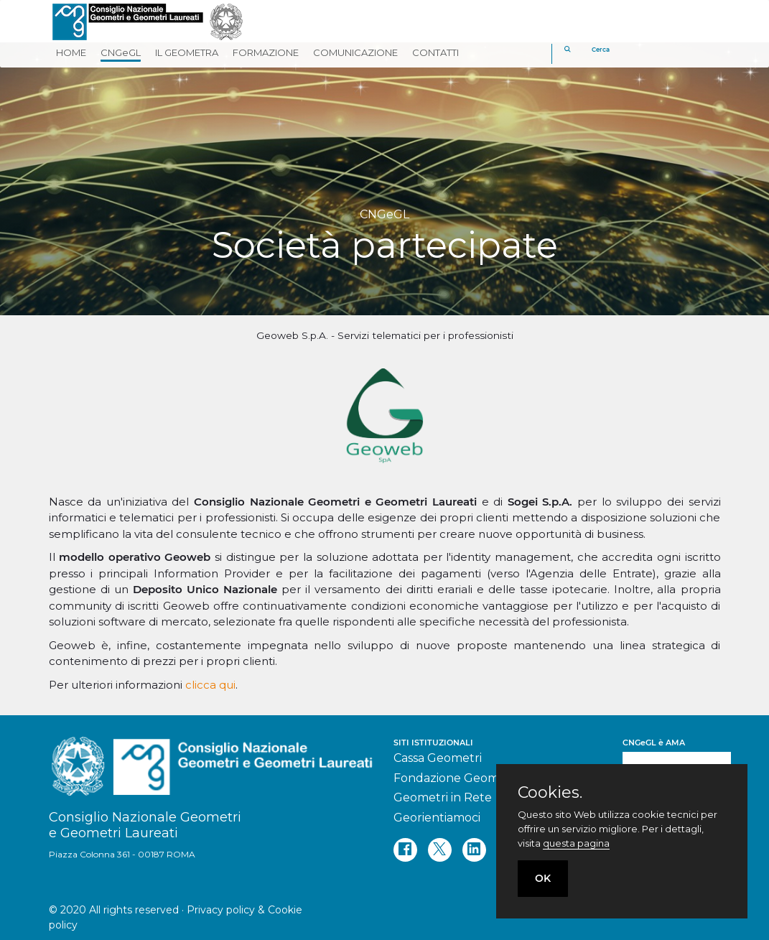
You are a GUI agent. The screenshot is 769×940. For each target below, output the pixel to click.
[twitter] (440, 850)
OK (543, 878)
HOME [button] (71, 52)
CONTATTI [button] (435, 52)
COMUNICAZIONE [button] (355, 52)
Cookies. (550, 793)
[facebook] (405, 850)
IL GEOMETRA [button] (186, 52)
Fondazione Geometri (455, 778)
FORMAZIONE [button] (266, 52)
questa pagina (576, 843)
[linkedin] (474, 850)
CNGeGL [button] (121, 52)
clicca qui (210, 685)
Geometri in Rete (442, 797)
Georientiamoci (436, 817)
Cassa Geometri (437, 758)
